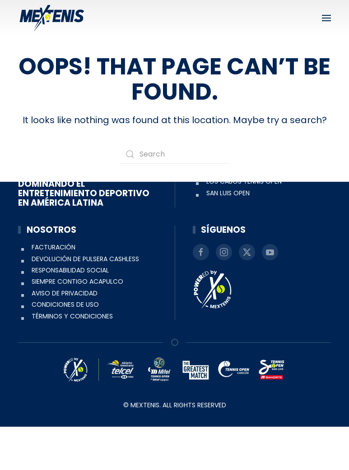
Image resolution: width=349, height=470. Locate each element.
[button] (326, 18)
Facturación (53, 290)
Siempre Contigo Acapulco (77, 324)
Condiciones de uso (65, 347)
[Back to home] (52, 18)
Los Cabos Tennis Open (244, 224)
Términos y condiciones (72, 359)
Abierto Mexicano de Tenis (249, 212)
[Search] (175, 154)
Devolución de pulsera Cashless (85, 301)
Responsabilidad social (70, 313)
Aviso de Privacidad (65, 336)
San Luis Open (228, 235)
